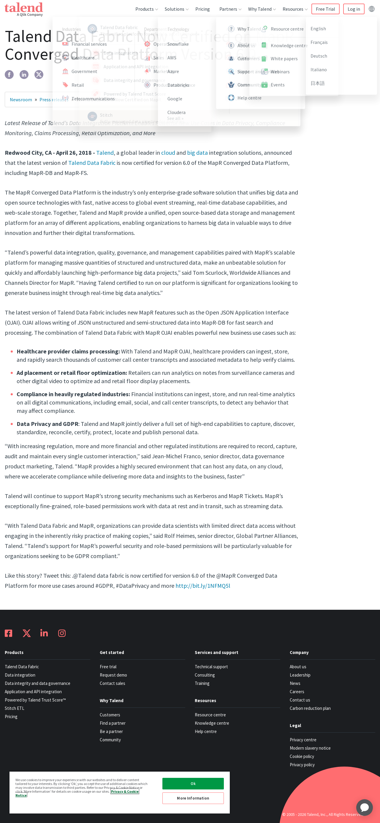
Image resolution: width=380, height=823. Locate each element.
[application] (364, 807)
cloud (168, 152)
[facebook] (9, 74)
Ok (193, 783)
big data (197, 152)
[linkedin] (24, 74)
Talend (105, 152)
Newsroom (21, 99)
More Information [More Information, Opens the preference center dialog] (193, 798)
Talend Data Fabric (91, 162)
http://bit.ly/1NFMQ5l (202, 585)
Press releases (54, 99)
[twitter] (38, 74)
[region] (120, 792)
